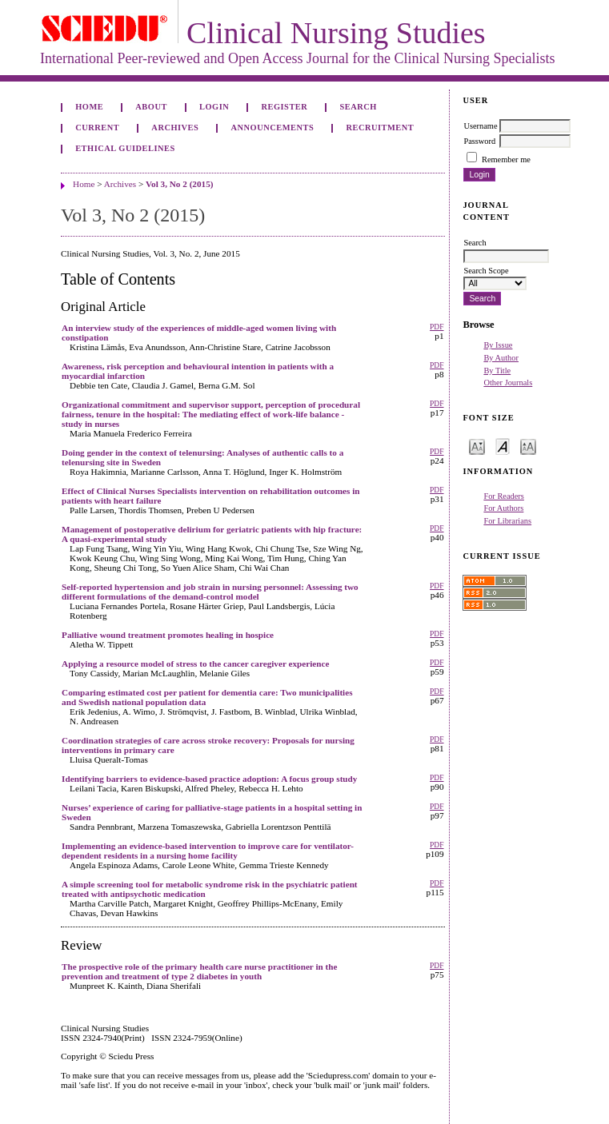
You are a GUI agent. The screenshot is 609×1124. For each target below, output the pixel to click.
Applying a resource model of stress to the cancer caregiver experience (195, 663)
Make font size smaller (477, 445)
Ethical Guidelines (125, 148)
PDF (436, 327)
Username (480, 126)
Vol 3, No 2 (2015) (179, 184)
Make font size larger (528, 445)
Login (214, 106)
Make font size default (503, 445)
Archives (174, 127)
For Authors (503, 508)
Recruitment (380, 127)
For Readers (503, 496)
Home (89, 106)
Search (357, 106)
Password (479, 141)
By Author (501, 357)
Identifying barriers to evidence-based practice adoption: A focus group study (209, 778)
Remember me (506, 159)
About (151, 106)
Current (97, 127)
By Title (497, 370)
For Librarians (507, 520)
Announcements (273, 127)
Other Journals (507, 382)
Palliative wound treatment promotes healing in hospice (168, 635)
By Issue (497, 345)
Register (284, 106)
